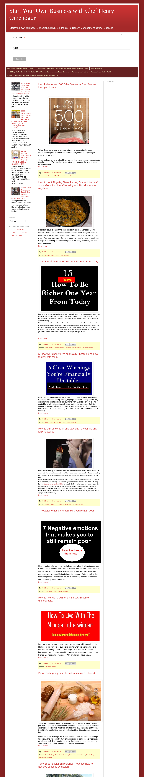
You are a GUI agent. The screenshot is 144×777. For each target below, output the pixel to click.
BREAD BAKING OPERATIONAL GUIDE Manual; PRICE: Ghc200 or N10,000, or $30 (21, 157)
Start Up (49, 757)
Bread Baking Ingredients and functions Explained (66, 673)
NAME (16, 48)
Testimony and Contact (80, 72)
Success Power (69, 176)
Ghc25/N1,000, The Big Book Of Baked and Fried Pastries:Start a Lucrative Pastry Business (38, 72)
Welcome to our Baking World (17, 68)
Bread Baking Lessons (67, 755)
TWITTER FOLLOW (19, 233)
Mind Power (58, 176)
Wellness (79, 504)
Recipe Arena (80, 755)
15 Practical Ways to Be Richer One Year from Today (68, 261)
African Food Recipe (52, 255)
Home (32, 68)
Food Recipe (64, 255)
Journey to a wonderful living (53, 484)
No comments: (56, 173)
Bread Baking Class (52, 755)
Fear (46, 591)
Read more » (43, 167)
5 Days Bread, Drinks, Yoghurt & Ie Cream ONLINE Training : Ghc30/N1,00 (32, 75)
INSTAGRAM (16, 236)
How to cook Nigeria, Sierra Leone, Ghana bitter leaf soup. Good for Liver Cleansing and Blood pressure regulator (68, 185)
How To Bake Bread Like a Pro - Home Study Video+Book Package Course (63, 68)
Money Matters (59, 348)
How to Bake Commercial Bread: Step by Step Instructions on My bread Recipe (21, 193)
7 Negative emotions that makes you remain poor (66, 510)
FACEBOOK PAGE (18, 230)
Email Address (19, 37)
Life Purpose (49, 176)
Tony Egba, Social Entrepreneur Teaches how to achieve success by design (65, 765)
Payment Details (96, 68)
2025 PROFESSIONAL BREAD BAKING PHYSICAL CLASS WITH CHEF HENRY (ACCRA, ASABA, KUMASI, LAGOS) (21, 119)
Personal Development (73, 348)
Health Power (49, 504)
